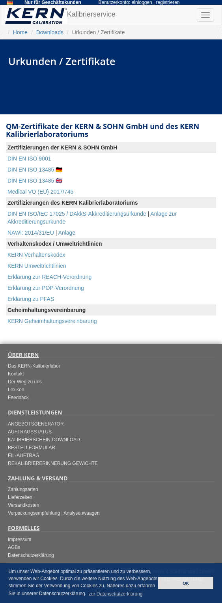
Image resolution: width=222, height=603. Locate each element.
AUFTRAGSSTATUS (30, 432)
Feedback (18, 397)
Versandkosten (23, 505)
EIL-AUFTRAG (23, 455)
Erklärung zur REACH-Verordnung (49, 277)
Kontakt (16, 374)
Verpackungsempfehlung (34, 513)
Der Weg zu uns (25, 382)
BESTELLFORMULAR (31, 447)
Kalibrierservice (60, 16)
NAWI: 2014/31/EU (30, 233)
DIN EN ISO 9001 (29, 158)
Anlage (66, 233)
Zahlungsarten (23, 489)
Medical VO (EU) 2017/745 (40, 192)
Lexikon (16, 389)
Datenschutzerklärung (31, 555)
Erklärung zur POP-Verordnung (45, 288)
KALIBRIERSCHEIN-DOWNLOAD (44, 439)
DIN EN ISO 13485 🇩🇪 (34, 169)
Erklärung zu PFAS (30, 299)
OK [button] (186, 583)
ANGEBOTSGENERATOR (36, 424)
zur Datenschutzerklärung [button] (116, 594)
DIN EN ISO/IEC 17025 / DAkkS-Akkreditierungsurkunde (76, 214)
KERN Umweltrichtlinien (36, 266)
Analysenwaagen (81, 513)
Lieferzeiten (20, 497)
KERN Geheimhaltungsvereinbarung (52, 321)
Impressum (19, 539)
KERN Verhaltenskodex (36, 255)
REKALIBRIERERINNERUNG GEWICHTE (53, 463)
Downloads (49, 32)
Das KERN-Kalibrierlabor (34, 366)
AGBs (14, 547)
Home (20, 32)
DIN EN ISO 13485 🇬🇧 (34, 180)
